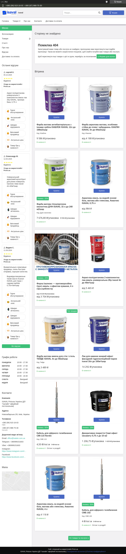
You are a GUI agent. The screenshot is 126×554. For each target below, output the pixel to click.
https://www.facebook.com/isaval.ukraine (14, 457)
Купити (56, 117)
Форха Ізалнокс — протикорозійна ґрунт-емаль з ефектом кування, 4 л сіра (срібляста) (55, 286)
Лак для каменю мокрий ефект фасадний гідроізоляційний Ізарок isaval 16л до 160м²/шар (99, 358)
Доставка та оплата (54, 21)
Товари (16, 21)
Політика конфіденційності (96, 551)
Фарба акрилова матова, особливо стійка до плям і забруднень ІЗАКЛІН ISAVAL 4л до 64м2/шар (100, 127)
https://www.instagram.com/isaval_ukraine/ (14, 451)
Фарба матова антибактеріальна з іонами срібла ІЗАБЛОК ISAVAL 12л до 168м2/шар (56, 127)
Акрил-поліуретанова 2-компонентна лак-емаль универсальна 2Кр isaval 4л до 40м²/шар (101, 280)
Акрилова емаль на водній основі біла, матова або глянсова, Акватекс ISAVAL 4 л (55, 506)
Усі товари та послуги (78, 538)
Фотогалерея (7, 34)
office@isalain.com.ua (16, 438)
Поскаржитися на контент (76, 551)
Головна (5, 21)
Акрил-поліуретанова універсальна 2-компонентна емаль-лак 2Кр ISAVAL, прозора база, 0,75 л (17, 97)
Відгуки (5, 52)
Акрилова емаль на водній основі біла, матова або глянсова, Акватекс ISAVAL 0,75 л (100, 200)
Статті (4, 43)
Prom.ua (75, 549)
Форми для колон (107, 56)
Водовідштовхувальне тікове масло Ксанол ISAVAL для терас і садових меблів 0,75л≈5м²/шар (16, 280)
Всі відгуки (16, 346)
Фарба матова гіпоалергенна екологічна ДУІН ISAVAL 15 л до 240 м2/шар (55, 206)
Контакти (38, 21)
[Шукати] (99, 12)
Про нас (27, 21)
